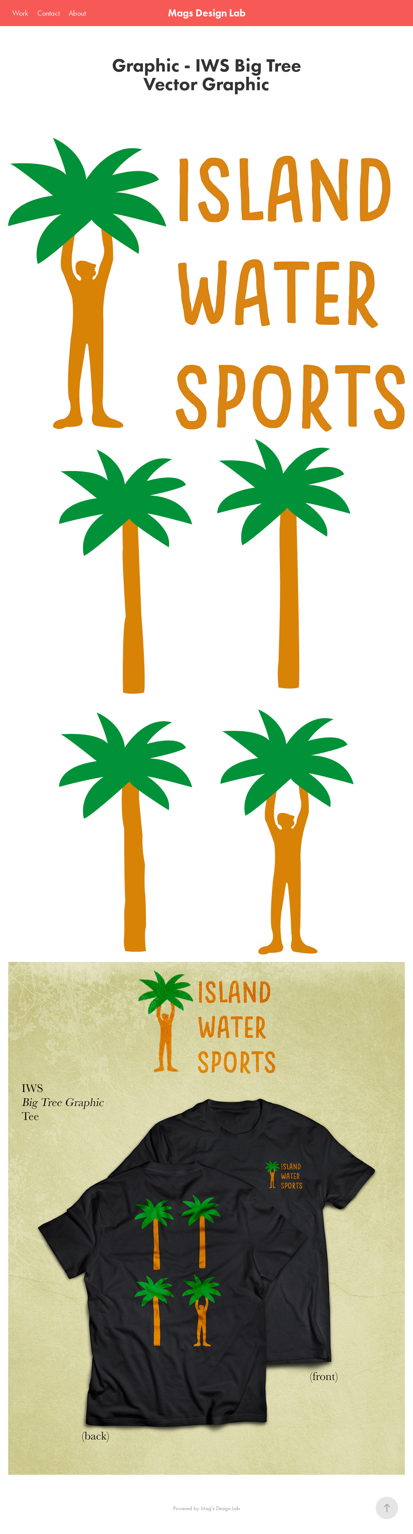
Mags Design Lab (206, 13)
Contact (48, 13)
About (77, 13)
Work (20, 13)
